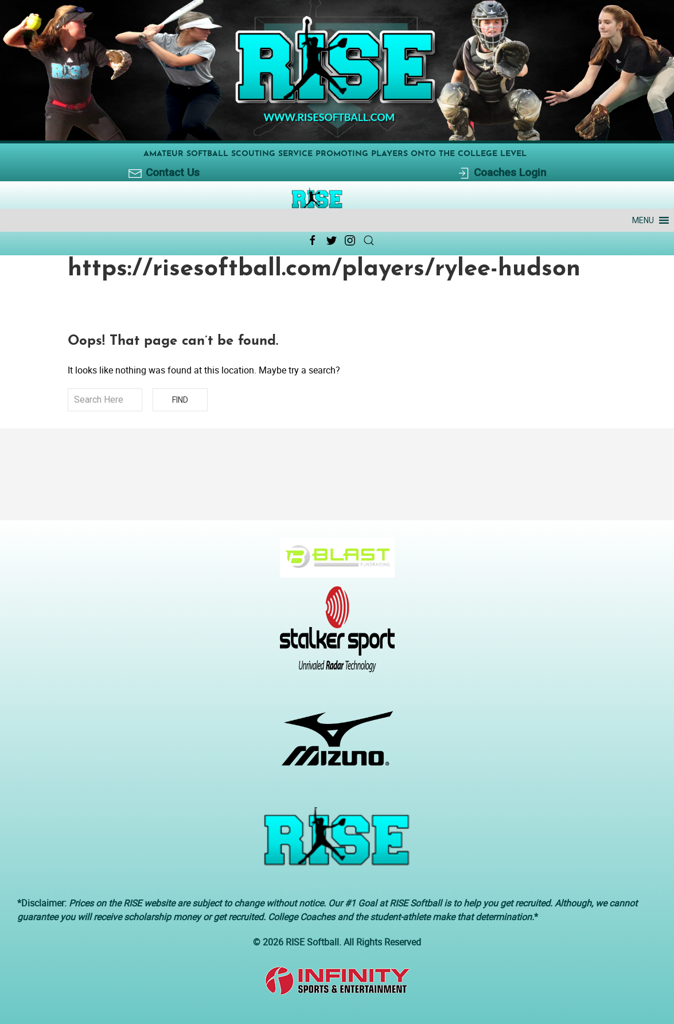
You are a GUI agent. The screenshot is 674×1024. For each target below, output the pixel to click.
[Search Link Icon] (369, 240)
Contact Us (164, 173)
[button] (643, 220)
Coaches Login (501, 173)
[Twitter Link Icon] (331, 240)
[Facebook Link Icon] (312, 240)
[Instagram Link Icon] (350, 240)
